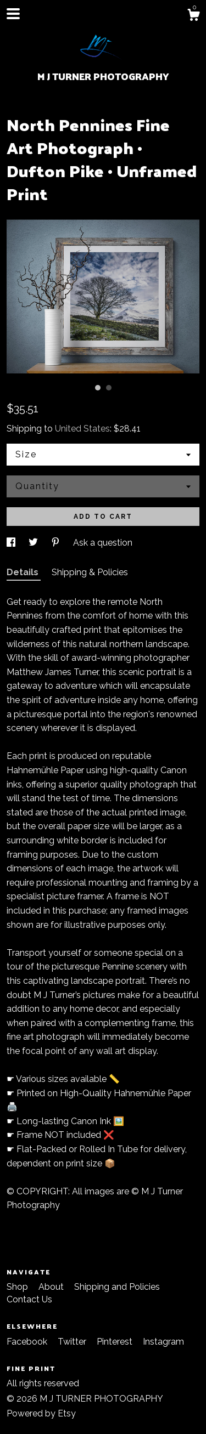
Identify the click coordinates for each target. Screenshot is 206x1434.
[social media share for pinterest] (56, 542)
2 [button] (109, 387)
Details (24, 572)
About (52, 1287)
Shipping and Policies (117, 1287)
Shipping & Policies (90, 572)
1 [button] (98, 387)
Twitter (73, 1341)
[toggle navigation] (13, 13)
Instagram (163, 1341)
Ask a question (102, 542)
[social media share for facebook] (12, 542)
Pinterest (116, 1341)
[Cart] (193, 16)
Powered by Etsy (41, 1413)
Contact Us (29, 1299)
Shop (18, 1287)
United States (82, 428)
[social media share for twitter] (34, 542)
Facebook (28, 1341)
